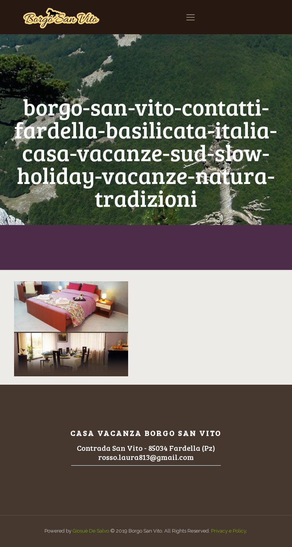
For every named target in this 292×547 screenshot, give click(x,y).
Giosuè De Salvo (91, 531)
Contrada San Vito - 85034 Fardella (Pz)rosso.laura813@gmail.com (146, 452)
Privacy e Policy (228, 531)
